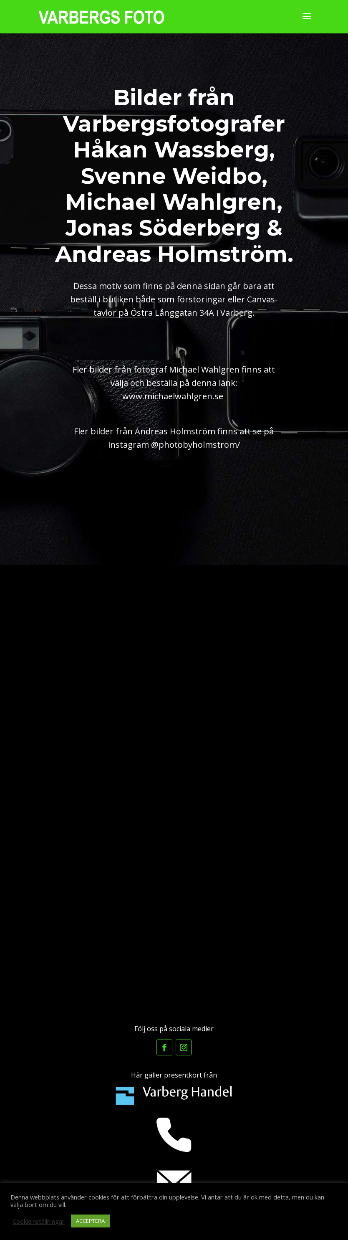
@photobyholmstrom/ (195, 444)
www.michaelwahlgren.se (172, 396)
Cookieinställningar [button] (39, 1221)
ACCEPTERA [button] (90, 1221)
